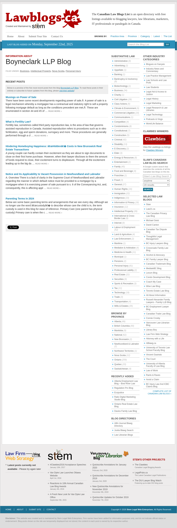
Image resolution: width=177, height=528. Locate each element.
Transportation (121, 301)
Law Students (152, 87)
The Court (150, 359)
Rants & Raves (153, 375)
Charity (117, 95)
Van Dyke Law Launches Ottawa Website (65, 474)
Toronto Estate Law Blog (157, 291)
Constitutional (120, 130)
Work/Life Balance (154, 123)
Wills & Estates (121, 306)
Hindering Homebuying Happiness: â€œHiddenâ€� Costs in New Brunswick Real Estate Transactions (54, 148)
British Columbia (122, 326)
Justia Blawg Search (124, 430)
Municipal (118, 257)
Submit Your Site (38, 36)
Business (24, 71)
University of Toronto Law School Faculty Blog (158, 348)
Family (117, 166)
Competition (120, 122)
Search (148, 189)
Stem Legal (38, 25)
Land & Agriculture (123, 234)
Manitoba (118, 330)
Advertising (119, 65)
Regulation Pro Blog (123, 388)
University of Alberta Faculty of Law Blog (155, 364)
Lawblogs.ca (44, 18)
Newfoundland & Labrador (126, 344)
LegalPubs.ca (141, 472)
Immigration (119, 193)
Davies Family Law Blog (125, 411)
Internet (118, 223)
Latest (157, 36)
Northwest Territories (124, 351)
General (118, 184)
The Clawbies (141, 464)
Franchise (119, 175)
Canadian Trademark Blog (158, 264)
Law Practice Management (158, 76)
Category (145, 36)
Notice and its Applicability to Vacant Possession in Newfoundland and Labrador (53, 174)
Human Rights (121, 189)
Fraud (117, 180)
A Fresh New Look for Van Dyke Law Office (67, 496)
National (118, 335)
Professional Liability (124, 270)
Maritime (118, 243)
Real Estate (119, 274)
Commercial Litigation (124, 113)
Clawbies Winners (154, 150)
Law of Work (152, 370)
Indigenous (119, 198)
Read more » (55, 111)
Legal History (152, 99)
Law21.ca (150, 209)
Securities (119, 279)
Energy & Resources (124, 157)
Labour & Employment (124, 227)
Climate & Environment (125, 108)
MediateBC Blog (153, 268)
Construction (120, 135)
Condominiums (121, 126)
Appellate (118, 70)
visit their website (66, 91)
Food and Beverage (123, 171)
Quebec (118, 364)
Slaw (148, 204)
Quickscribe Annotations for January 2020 (109, 466)
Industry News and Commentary (155, 70)
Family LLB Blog (163, 302)
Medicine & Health (122, 252)
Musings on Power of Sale (21, 97)
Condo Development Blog (158, 277)
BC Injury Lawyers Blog (157, 243)
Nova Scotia (58, 71)
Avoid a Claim (152, 379)
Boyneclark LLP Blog (38, 61)
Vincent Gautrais (154, 354)
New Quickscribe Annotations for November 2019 (107, 488)
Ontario (117, 360)
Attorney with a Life (155, 338)
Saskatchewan (121, 369)
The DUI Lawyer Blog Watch (148, 480)
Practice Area (117, 36)
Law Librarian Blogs (123, 435)
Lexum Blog (151, 273)
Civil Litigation (120, 99)
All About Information (156, 295)
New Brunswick (121, 339)
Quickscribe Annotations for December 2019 (110, 477)
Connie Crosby (153, 318)
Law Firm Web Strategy (157, 334)
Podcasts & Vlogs (154, 119)
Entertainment (121, 162)
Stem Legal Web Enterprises (140, 509)
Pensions (118, 261)
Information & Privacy (124, 202)
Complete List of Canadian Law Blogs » (159, 392)
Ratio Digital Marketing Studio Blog (125, 398)
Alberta (117, 321)
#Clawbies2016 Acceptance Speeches (68, 464)
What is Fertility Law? (18, 121)
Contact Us (57, 36)
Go (167, 44)
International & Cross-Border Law (124, 217)
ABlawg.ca (151, 343)
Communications (122, 117)
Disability (118, 144)
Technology (119, 292)
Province (132, 36)
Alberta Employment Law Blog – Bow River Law (126, 382)
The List (168, 36)
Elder (116, 153)
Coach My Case (153, 282)
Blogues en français (155, 64)
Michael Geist (152, 220)
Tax (116, 288)
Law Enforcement (122, 239)
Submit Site (35, 509)
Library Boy (151, 330)
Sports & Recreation (123, 283)
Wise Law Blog (153, 286)
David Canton (152, 225)
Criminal (118, 139)
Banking (118, 74)
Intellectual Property (41, 71)
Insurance (119, 207)
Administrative (121, 61)
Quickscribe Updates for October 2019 (110, 497)
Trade (117, 297)
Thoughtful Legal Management (154, 237)
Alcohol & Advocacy (155, 255)
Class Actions (120, 104)
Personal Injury (73, 71)
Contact (51, 509)
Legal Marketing (153, 103)
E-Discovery (120, 148)
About (21, 36)
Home (10, 36)
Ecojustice (119, 392)
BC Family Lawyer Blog (157, 259)
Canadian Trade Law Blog (158, 313)
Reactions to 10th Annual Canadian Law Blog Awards (66, 485)
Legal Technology (154, 114)
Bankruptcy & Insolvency (125, 79)
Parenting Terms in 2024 (20, 198)
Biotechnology (121, 86)
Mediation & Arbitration (125, 248)
